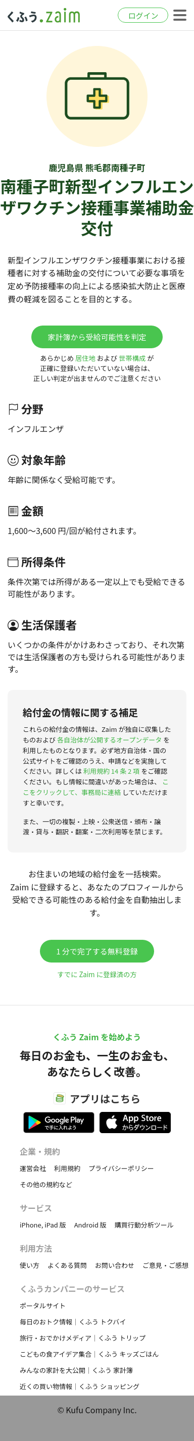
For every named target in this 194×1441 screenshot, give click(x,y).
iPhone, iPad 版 (43, 1225)
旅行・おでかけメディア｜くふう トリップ (83, 1338)
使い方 (29, 1265)
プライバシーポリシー (121, 1168)
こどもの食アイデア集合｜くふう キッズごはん (89, 1354)
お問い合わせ (114, 1265)
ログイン (143, 15)
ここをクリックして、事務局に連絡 (96, 787)
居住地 (85, 358)
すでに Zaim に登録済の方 (96, 974)
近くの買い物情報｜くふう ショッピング (79, 1386)
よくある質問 (67, 1265)
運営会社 (33, 1168)
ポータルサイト (43, 1305)
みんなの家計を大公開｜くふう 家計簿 (76, 1370)
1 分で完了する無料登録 (97, 951)
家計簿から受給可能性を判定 (96, 337)
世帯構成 (132, 358)
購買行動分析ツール (144, 1225)
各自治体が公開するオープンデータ (109, 739)
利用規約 (67, 1168)
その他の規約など (46, 1184)
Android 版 (90, 1225)
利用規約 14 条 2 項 (111, 771)
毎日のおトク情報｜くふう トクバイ (73, 1321)
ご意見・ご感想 (165, 1265)
